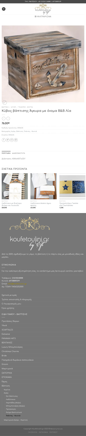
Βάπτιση (5, 107)
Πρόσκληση (11, 409)
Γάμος (4, 382)
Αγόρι (13, 107)
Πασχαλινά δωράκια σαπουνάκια (17, 360)
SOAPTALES (7, 330)
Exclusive (6, 334)
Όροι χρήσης (8, 308)
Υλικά (4, 326)
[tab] (6, 153)
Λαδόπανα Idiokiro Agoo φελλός (40, 204)
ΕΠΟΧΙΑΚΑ (7, 377)
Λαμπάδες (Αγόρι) (13, 403)
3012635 (11, 135)
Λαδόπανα (10, 399)
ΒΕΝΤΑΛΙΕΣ (7, 343)
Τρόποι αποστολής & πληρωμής (17, 300)
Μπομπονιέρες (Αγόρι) (15, 406)
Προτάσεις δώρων (10, 321)
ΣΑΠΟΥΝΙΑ (7, 373)
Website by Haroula (56, 429)
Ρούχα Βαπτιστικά (14, 412)
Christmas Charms (10, 351)
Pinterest (53, 432)
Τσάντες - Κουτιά (25, 107)
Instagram (43, 432)
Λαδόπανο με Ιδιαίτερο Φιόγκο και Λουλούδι (12, 204)
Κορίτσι (7, 390)
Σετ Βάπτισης (12, 396)
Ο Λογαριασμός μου (11, 304)
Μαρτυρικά (7, 369)
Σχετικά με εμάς (9, 295)
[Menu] (3, 9)
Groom (5, 364)
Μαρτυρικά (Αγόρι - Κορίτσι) (16, 420)
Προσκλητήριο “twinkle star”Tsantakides (68, 204)
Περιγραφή (6, 153)
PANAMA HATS (9, 338)
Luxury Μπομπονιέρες (12, 347)
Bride (4, 356)
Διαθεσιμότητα (18, 153)
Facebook (32, 432)
